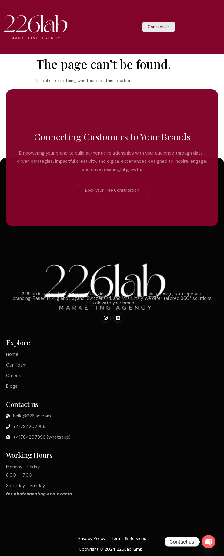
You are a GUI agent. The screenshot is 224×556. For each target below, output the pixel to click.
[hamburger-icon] (216, 27)
